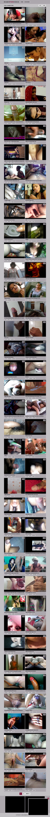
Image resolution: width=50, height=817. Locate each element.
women (9, 476)
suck (13, 731)
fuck (11, 319)
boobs (30, 751)
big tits (34, 417)
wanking (34, 280)
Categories (26, 1)
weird (30, 770)
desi (12, 260)
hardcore (33, 201)
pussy (27, 44)
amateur (30, 25)
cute (30, 241)
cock (6, 25)
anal (11, 751)
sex (26, 84)
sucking (31, 44)
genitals (6, 790)
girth (12, 653)
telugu (30, 417)
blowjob (14, 25)
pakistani (9, 672)
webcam (12, 64)
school (33, 319)
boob (33, 613)
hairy (30, 182)
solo (33, 221)
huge (12, 201)
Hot (40, 5)
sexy (27, 123)
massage (34, 574)
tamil (6, 653)
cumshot (9, 25)
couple (6, 162)
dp (11, 221)
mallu (27, 417)
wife (33, 162)
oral (32, 103)
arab (6, 672)
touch (10, 790)
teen (9, 339)
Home (22, 1)
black (30, 476)
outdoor (27, 260)
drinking (6, 44)
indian (31, 260)
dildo (9, 221)
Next (27, 793)
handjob (9, 358)
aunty (9, 260)
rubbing (30, 280)
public (13, 162)
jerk (8, 64)
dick (9, 162)
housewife (34, 241)
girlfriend (35, 64)
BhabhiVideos (11, 2)
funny (27, 770)
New (44, 5)
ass (8, 182)
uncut (9, 378)
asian (12, 182)
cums (35, 260)
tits (32, 84)
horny (30, 221)
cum (10, 731)
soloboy (34, 25)
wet (12, 417)
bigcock (30, 515)
